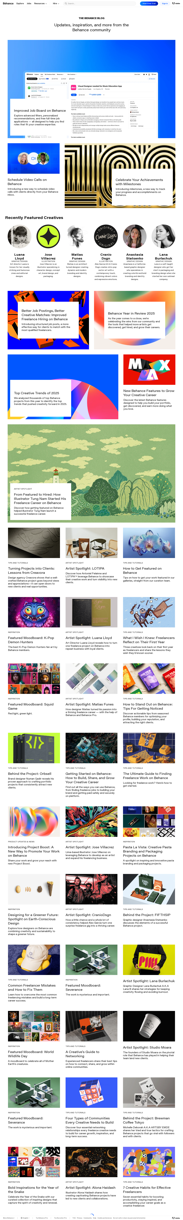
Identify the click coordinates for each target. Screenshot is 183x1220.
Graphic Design (19, 261)
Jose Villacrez (48, 256)
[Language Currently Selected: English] (25, 1217)
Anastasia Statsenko (134, 256)
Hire (56, 3)
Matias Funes (77, 256)
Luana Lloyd (19, 256)
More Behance (8, 1218)
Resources (40, 3)
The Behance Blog (91, 18)
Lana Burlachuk (163, 256)
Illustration (48, 261)
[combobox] (101, 3)
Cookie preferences (104, 1218)
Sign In (165, 3)
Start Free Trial (149, 3)
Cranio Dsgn (105, 256)
